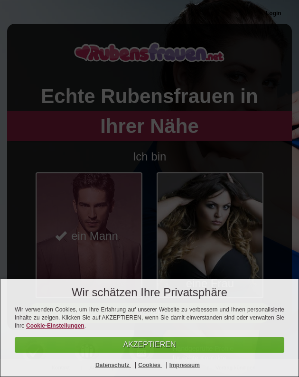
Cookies (150, 365)
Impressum (184, 365)
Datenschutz (113, 365)
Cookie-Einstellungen (55, 325)
